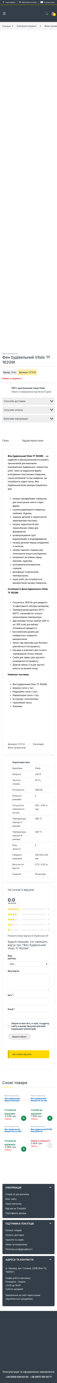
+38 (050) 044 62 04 (17, 1376)
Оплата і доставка (14, 1235)
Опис (5, 440)
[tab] (5, 442)
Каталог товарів (13, 1230)
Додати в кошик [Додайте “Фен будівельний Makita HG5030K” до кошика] (23, 1118)
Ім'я (11, 995)
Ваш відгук (13, 971)
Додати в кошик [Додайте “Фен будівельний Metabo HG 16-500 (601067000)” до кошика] (49, 1118)
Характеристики (32, 440)
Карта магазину (13, 1203)
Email (11, 1009)
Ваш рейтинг (12, 957)
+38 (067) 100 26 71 (41, 1376)
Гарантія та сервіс (14, 1239)
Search (46, 13)
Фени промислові (10, 353)
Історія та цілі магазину (17, 1194)
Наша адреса (8, 2)
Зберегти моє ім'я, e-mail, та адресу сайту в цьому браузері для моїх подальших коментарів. (30, 1026)
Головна (6, 26)
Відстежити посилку (28, 2)
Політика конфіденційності (19, 1249)
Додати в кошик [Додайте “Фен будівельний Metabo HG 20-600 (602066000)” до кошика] (23, 1149)
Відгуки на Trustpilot (15, 1208)
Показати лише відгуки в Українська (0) (28, 935)
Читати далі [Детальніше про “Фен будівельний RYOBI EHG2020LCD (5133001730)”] (49, 1145)
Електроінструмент (26, 26)
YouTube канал (47, 2)
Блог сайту (11, 1199)
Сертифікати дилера (15, 1213)
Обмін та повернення (16, 1244)
